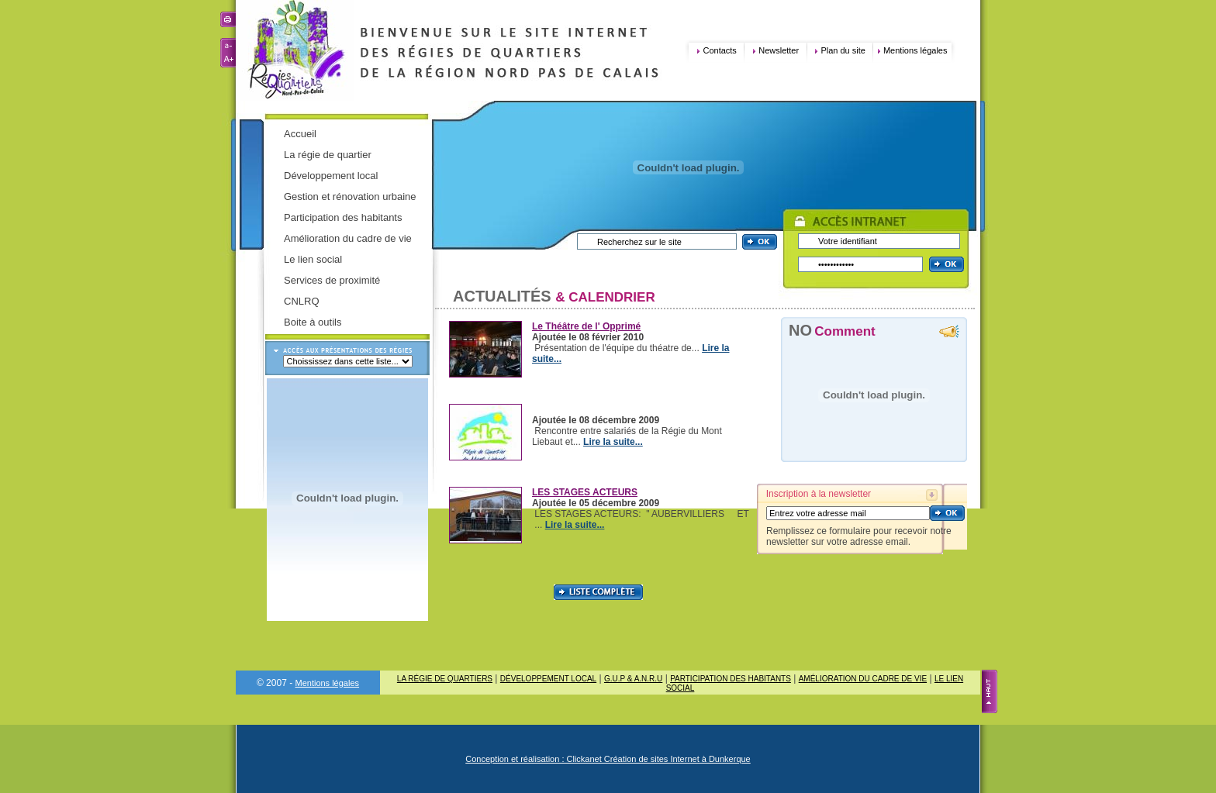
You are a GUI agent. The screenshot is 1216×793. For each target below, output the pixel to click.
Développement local (331, 175)
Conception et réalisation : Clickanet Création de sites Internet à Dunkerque (608, 759)
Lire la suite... (613, 441)
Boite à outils (312, 322)
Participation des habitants (343, 217)
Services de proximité (332, 280)
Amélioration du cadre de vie (348, 238)
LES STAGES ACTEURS (584, 492)
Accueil (300, 134)
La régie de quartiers (444, 678)
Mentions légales (915, 50)
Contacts (719, 50)
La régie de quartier (327, 154)
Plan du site (842, 50)
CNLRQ (302, 301)
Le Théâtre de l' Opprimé (586, 326)
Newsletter (778, 50)
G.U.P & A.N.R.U (633, 678)
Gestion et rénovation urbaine (350, 196)
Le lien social (313, 259)
